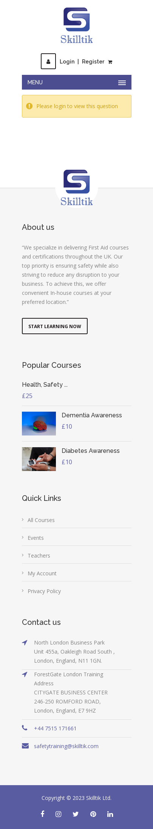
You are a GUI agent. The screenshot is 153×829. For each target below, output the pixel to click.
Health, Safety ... (45, 384)
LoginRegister (72, 62)
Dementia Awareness (92, 415)
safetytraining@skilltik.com (66, 746)
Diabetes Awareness (91, 450)
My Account (42, 573)
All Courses (41, 520)
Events (36, 537)
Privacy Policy (44, 591)
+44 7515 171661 (55, 728)
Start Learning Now (54, 326)
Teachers (39, 555)
